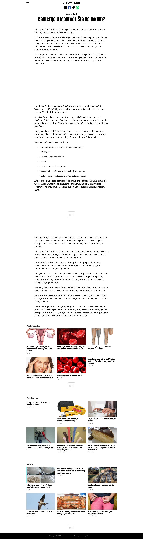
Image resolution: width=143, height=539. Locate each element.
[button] (27, 2)
